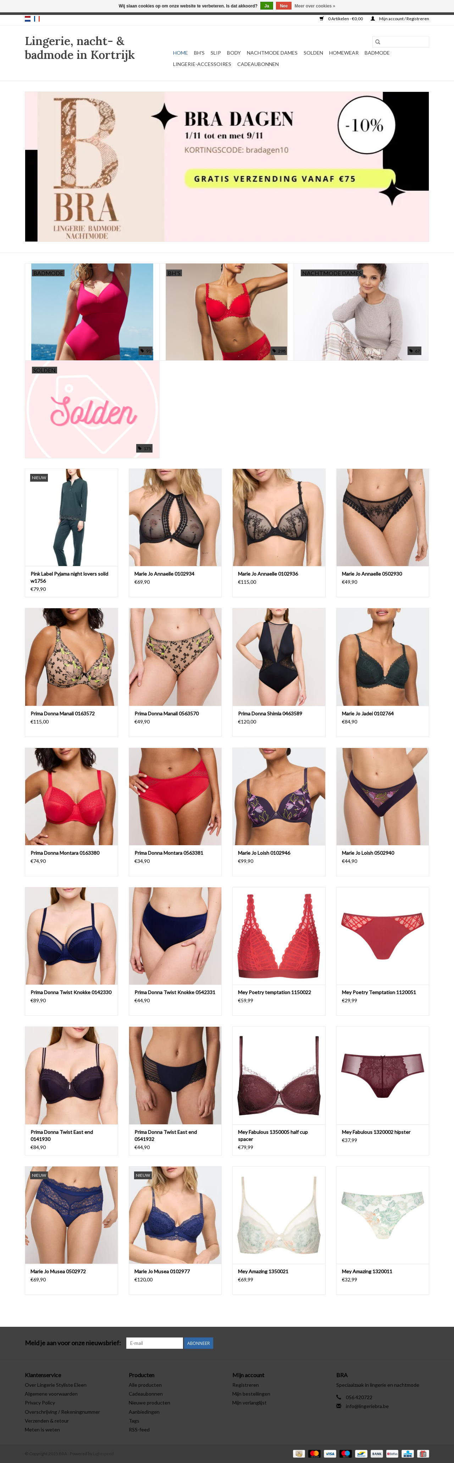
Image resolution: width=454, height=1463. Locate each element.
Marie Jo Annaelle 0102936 (268, 574)
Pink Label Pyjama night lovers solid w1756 (69, 577)
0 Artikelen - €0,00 (342, 18)
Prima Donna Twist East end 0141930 (62, 1135)
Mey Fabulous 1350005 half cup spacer (273, 1135)
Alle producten (145, 1385)
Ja (266, 6)
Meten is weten (42, 1429)
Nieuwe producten (149, 1403)
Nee (284, 6)
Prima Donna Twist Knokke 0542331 (174, 992)
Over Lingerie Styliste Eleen (56, 1385)
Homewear (344, 53)
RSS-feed (139, 1429)
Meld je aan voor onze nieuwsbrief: (73, 1343)
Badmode (377, 53)
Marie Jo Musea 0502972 (58, 1271)
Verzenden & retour (47, 1421)
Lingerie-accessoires (202, 64)
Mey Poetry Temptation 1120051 (379, 992)
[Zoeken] (400, 42)
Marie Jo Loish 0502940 (368, 853)
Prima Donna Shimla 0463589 (270, 713)
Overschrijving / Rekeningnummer (62, 1412)
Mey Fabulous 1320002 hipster (376, 1132)
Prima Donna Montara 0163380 (65, 853)
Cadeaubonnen (258, 64)
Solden (313, 53)
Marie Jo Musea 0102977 (162, 1271)
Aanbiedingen (144, 1412)
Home (180, 53)
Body (234, 53)
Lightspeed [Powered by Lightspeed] (103, 1453)
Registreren (245, 1385)
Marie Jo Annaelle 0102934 (164, 574)
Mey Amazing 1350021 (263, 1271)
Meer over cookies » (315, 6)
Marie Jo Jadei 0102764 (368, 713)
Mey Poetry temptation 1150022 (274, 992)
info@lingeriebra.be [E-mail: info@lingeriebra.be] (367, 1406)
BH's (199, 53)
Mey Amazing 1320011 (367, 1271)
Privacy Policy (40, 1403)
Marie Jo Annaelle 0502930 (372, 574)
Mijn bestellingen (251, 1394)
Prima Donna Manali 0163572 (63, 713)
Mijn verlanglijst (249, 1403)
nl (28, 19)
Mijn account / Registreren (400, 18)
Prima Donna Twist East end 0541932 (165, 1135)
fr (37, 19)
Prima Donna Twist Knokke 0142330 (71, 992)
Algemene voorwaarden (51, 1394)
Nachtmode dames (272, 53)
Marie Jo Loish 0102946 (264, 853)
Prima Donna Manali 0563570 (166, 713)
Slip (216, 53)
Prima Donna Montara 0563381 (168, 853)
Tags (134, 1421)
